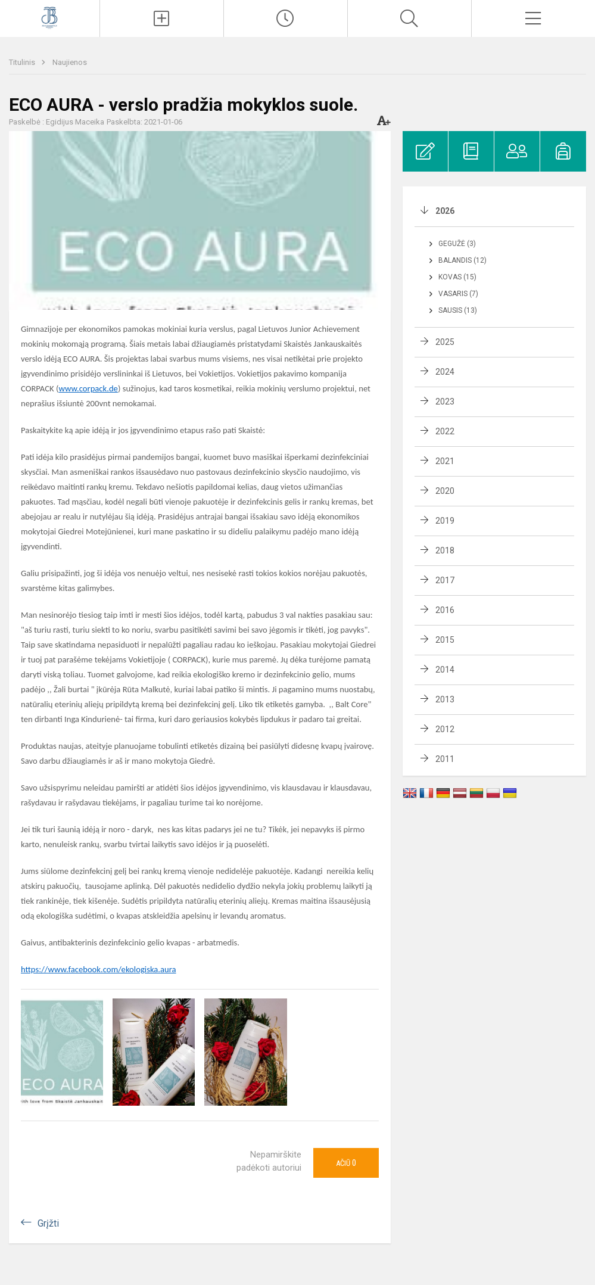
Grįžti (48, 1223)
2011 (444, 759)
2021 (444, 461)
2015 (444, 640)
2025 (444, 342)
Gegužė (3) (457, 243)
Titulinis (23, 62)
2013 (444, 699)
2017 (444, 580)
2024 (444, 372)
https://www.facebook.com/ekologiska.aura (98, 969)
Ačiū (346, 1162)
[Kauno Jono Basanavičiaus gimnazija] (49, 17)
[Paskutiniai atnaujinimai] (285, 18)
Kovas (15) (457, 277)
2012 (444, 729)
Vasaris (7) (458, 294)
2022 (444, 431)
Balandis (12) (462, 260)
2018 (444, 550)
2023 (444, 401)
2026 (444, 211)
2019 (444, 520)
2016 (444, 610)
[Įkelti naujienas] (161, 18)
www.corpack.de (88, 388)
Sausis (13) (457, 310)
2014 (444, 669)
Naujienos (69, 62)
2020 (444, 491)
